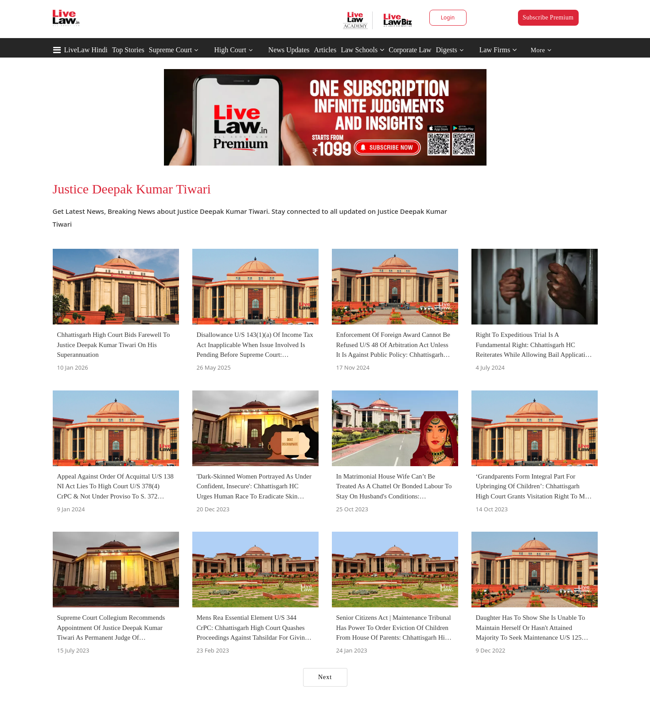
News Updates (289, 50)
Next (325, 677)
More (541, 50)
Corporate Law (410, 50)
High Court (230, 50)
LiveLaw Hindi (86, 50)
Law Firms (498, 50)
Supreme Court (170, 50)
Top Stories (128, 50)
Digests (446, 50)
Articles (325, 50)
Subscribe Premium (548, 17)
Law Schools (362, 50)
